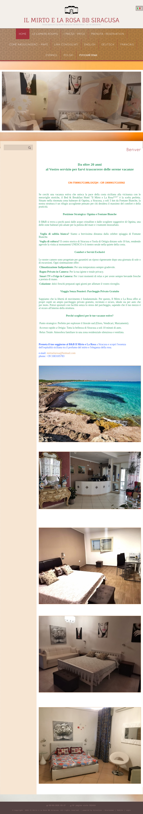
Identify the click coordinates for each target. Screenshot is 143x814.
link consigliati (66, 45)
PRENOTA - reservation (107, 34)
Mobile (120, 810)
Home (22, 34)
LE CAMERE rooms (45, 34)
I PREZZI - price (74, 34)
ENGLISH (90, 45)
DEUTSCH (107, 45)
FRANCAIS (127, 45)
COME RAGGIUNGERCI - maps (28, 45)
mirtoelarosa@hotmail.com (61, 353)
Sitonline (97, 810)
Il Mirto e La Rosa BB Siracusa (71, 20)
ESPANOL (52, 55)
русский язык (88, 55)
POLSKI (68, 55)
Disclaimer (109, 810)
